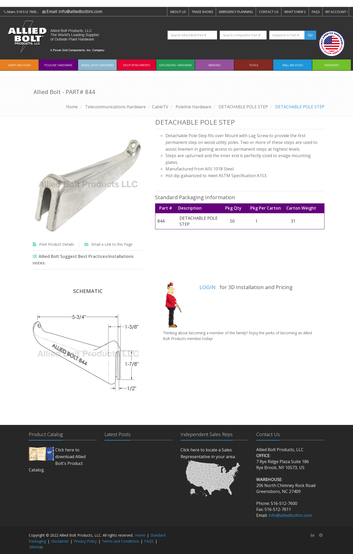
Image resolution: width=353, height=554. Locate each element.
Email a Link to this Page (112, 244)
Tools (253, 65)
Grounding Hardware (175, 65)
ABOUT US (178, 12)
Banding (215, 65)
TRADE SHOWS (202, 12)
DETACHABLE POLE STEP (243, 107)
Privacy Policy (85, 541)
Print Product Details (56, 244)
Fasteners (331, 65)
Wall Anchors (292, 65)
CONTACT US (268, 12)
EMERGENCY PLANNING (236, 12)
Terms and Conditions (120, 541)
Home (72, 107)
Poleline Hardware (58, 65)
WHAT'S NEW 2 (295, 12)
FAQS (316, 12)
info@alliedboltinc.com (80, 11)
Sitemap (36, 546)
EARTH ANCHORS (19, 65)
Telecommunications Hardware (115, 107)
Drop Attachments (136, 65)
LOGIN (207, 287)
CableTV (160, 107)
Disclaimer (60, 541)
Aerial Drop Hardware (97, 65)
